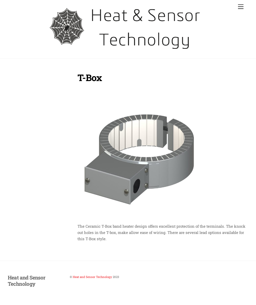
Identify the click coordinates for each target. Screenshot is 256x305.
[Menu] (241, 7)
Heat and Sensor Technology (92, 277)
